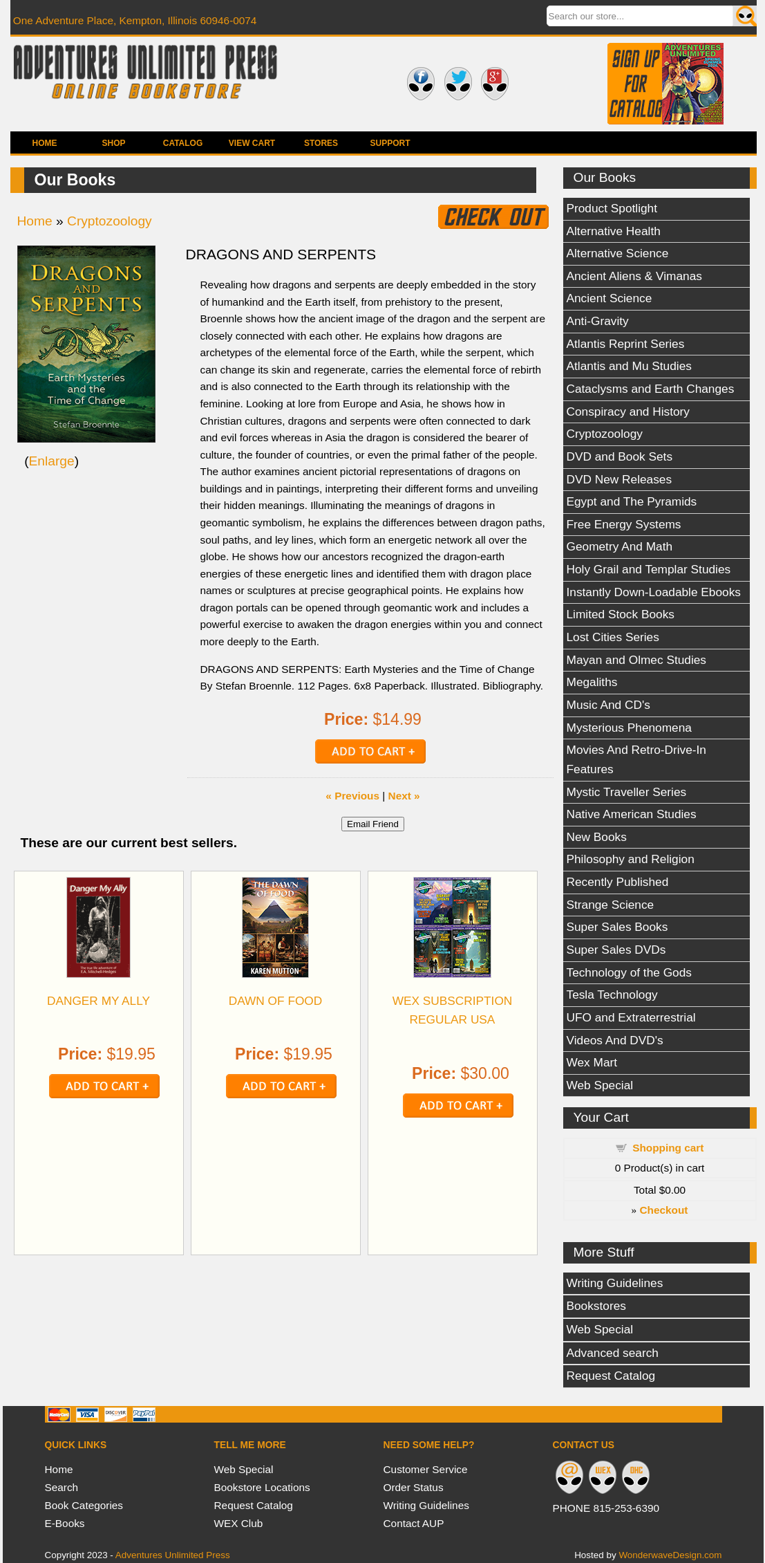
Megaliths (592, 682)
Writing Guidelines (615, 1283)
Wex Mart (592, 1062)
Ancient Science (609, 298)
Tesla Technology (612, 994)
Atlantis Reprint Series (626, 344)
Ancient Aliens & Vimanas (634, 276)
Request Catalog (611, 1375)
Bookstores (596, 1306)
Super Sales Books (617, 927)
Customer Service (426, 1469)
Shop (113, 143)
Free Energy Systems (624, 524)
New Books (597, 837)
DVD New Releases (619, 479)
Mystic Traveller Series (627, 792)
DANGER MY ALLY (98, 1001)
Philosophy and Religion (631, 859)
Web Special (600, 1085)
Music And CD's (608, 705)
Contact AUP (414, 1523)
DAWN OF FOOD (276, 1001)
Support (390, 143)
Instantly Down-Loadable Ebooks (654, 592)
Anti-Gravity (598, 321)
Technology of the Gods (629, 972)
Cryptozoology (605, 434)
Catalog (183, 143)
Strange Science (610, 905)
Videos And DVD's (615, 1040)
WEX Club (238, 1523)
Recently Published (618, 882)
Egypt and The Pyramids (632, 501)
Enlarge (52, 461)
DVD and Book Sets (620, 456)
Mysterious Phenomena (629, 727)
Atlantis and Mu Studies (629, 366)
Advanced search (613, 1353)
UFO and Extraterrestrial (631, 1017)
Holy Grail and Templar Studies (649, 569)
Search (62, 1487)
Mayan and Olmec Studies (637, 660)
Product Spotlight (612, 208)
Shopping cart (667, 1148)
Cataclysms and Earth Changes (651, 389)
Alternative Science (618, 253)
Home (44, 143)
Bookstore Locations (262, 1487)
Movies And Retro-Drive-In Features (636, 759)
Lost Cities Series (613, 637)
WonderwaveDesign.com (669, 1555)
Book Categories (84, 1505)
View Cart (252, 143)
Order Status (414, 1487)
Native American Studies (632, 814)
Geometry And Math (620, 546)
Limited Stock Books (620, 614)
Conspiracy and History (628, 411)
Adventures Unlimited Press (172, 1555)
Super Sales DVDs (616, 949)
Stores (321, 143)
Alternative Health (614, 231)
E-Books (65, 1523)
